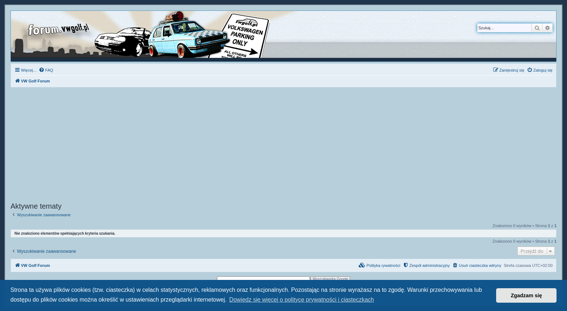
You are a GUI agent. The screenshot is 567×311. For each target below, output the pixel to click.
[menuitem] (46, 70)
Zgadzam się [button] (526, 295)
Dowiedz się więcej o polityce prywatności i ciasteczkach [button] (301, 300)
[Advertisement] (283, 145)
